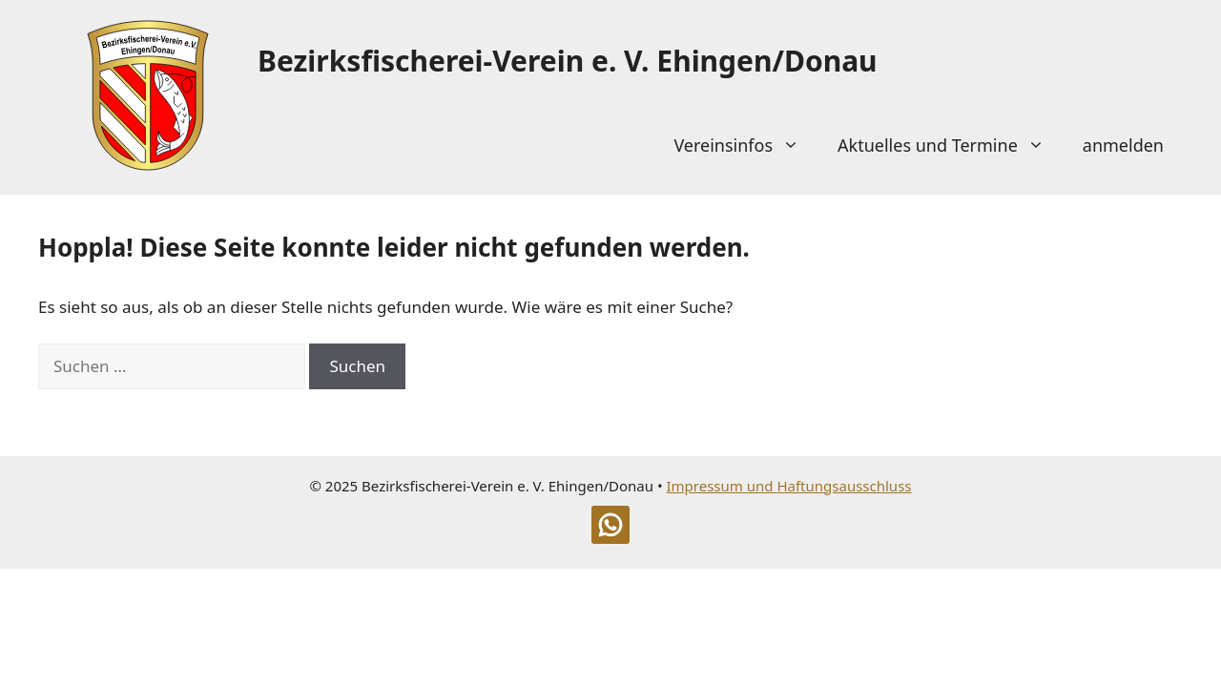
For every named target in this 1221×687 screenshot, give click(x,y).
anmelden (1123, 145)
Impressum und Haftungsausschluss (788, 485)
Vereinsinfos (745, 145)
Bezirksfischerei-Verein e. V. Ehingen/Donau (568, 60)
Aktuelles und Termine (951, 145)
